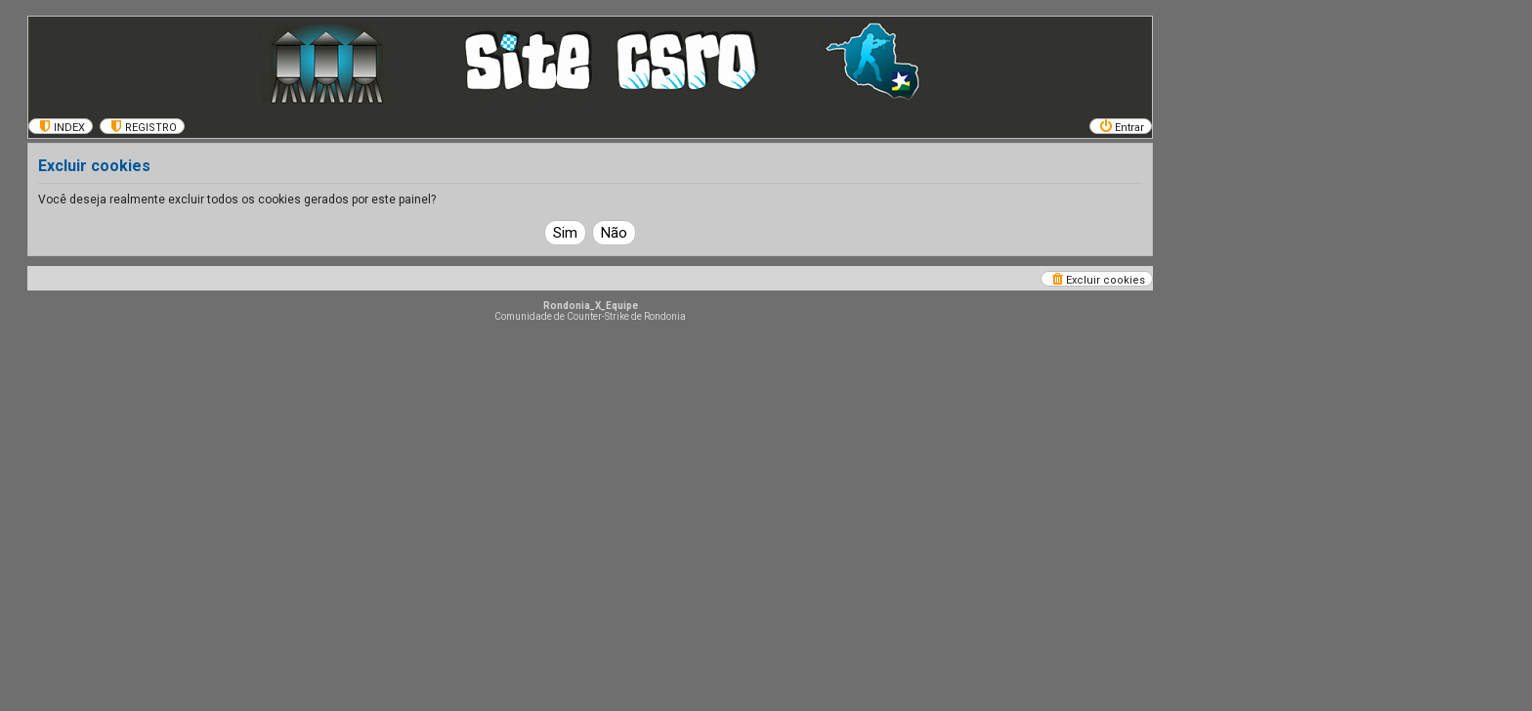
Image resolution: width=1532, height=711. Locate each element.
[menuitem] (60, 126)
